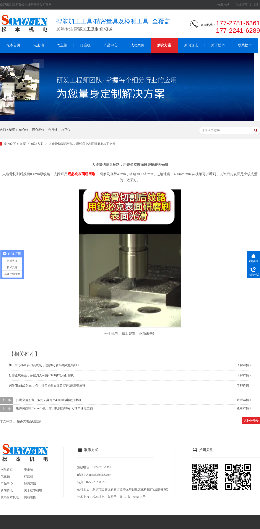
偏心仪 (23, 129)
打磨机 (85, 45)
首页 (23, 144)
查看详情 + (244, 400)
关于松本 (218, 45)
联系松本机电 (10, 497)
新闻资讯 (191, 45)
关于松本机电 (33, 490)
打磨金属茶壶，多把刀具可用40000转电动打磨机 (41, 375)
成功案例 (137, 45)
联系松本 (245, 45)
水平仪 (65, 129)
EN (256, 4)
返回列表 (251, 420)
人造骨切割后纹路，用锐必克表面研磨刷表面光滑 (82, 144)
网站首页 (7, 469)
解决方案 (164, 45)
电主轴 (38, 45)
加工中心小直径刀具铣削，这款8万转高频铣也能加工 (44, 365)
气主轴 (62, 45)
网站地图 (30, 497)
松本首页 (13, 45)
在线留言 (241, 4)
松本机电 (98, 496)
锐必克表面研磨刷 (29, 421)
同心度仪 (38, 129)
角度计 (52, 129)
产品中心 (110, 45)
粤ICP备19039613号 (133, 496)
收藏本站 (223, 4)
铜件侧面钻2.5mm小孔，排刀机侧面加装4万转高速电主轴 (47, 385)
